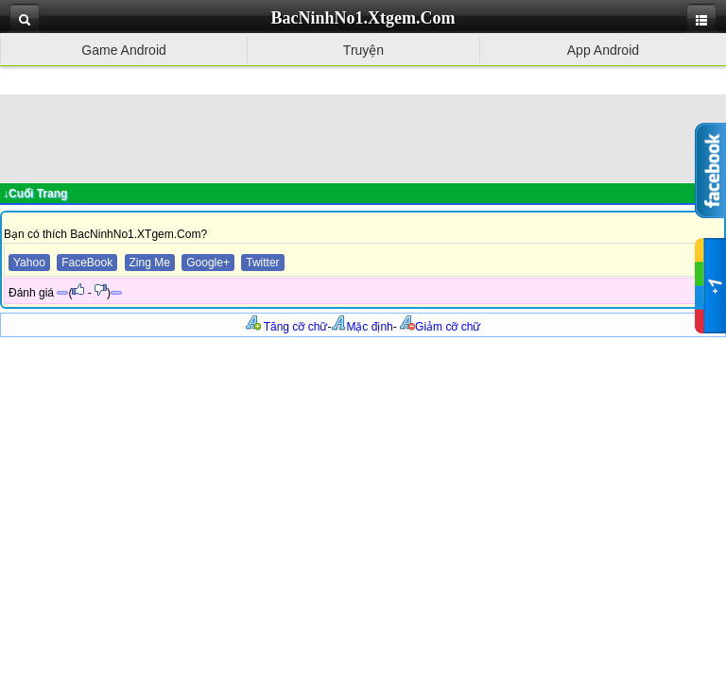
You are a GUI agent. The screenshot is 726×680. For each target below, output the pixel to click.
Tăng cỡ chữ (287, 326)
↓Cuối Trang (35, 193)
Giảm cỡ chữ (440, 326)
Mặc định (361, 326)
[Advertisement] (363, 136)
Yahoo (29, 262)
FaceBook (86, 262)
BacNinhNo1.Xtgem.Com (363, 17)
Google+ (208, 262)
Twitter (262, 262)
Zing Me (150, 262)
